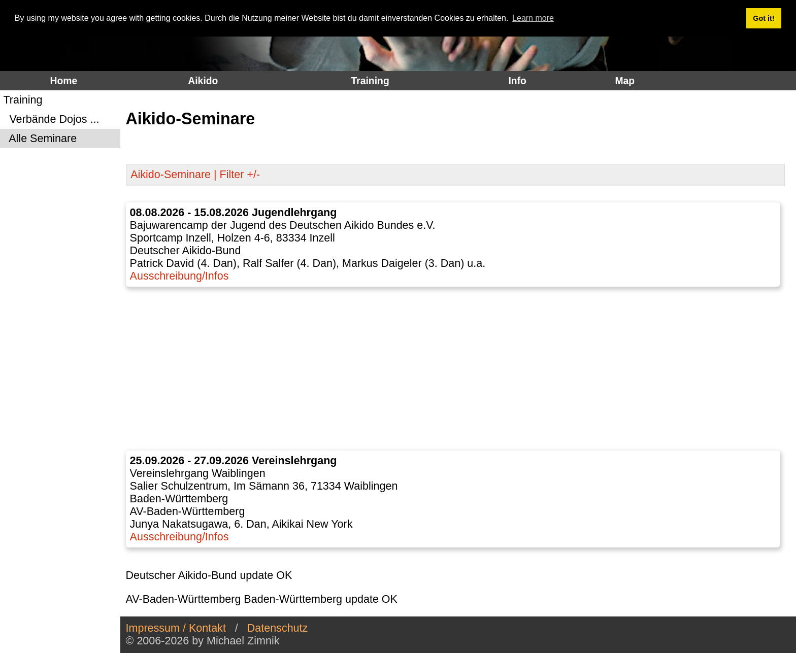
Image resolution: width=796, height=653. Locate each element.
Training (370, 80)
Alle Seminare (40, 138)
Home (64, 80)
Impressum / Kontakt (176, 628)
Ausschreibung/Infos (179, 276)
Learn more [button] (533, 18)
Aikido (203, 80)
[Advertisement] (455, 369)
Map (625, 80)
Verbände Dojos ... (51, 119)
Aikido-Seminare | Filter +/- (195, 174)
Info (517, 80)
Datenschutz (277, 628)
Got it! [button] (763, 18)
